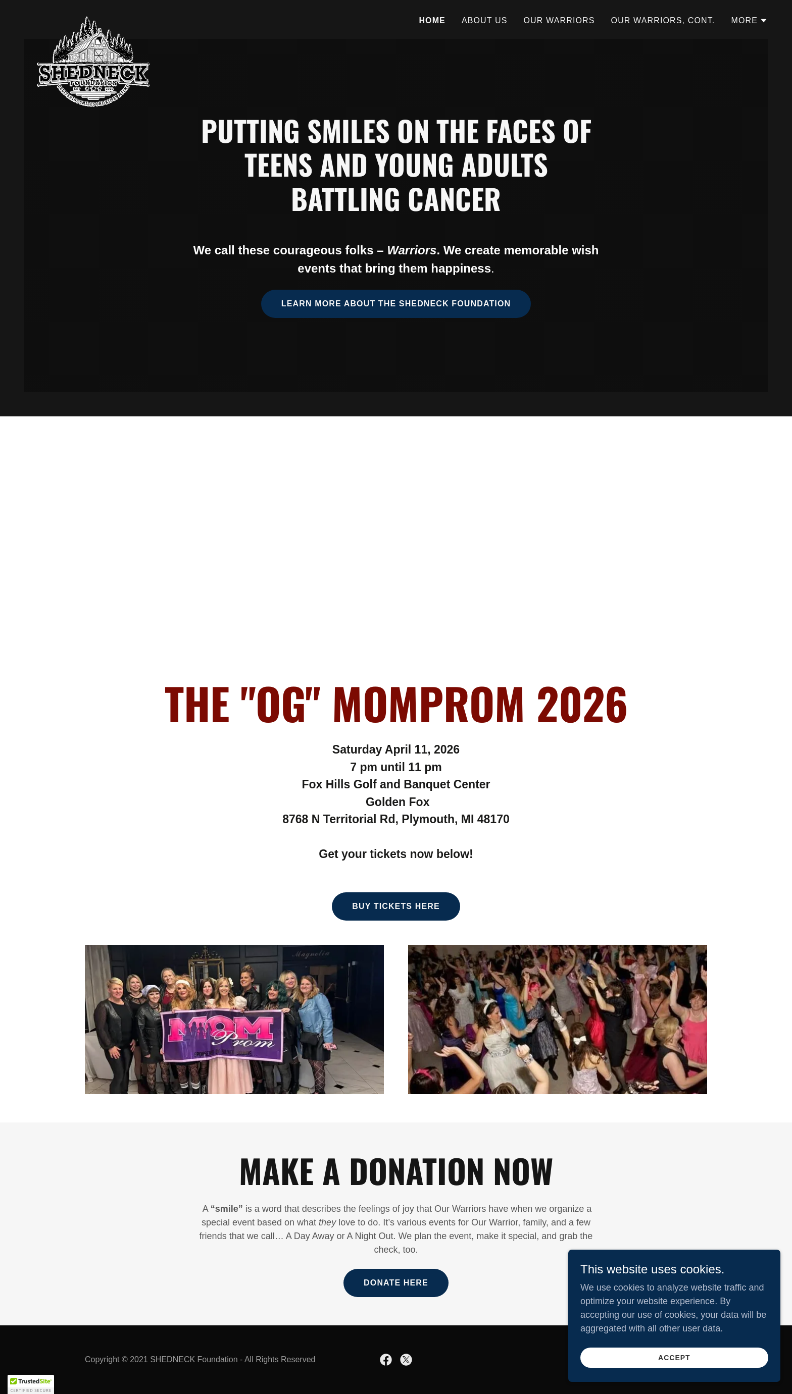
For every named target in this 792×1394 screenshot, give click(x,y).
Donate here (396, 1282)
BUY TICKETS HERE (395, 906)
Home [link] (432, 20)
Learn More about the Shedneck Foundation (396, 303)
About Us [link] (485, 20)
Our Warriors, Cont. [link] (663, 20)
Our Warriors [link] (559, 20)
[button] (749, 21)
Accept (679, 1358)
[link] (93, 17)
